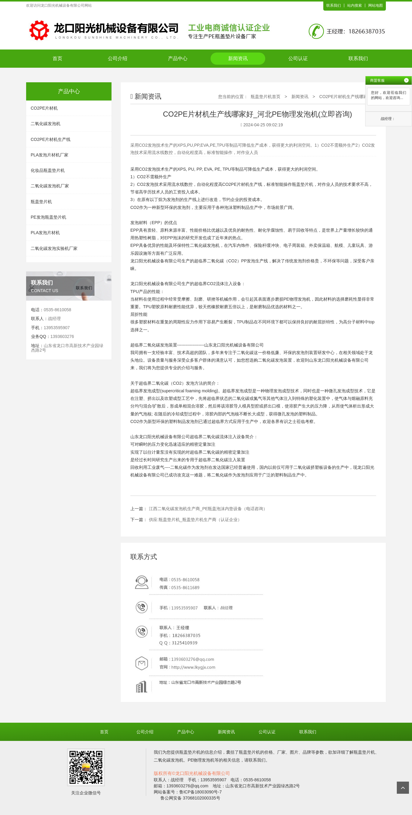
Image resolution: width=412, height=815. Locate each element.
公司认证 (298, 58)
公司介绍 (117, 58)
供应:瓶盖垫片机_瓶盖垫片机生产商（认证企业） (195, 519)
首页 (57, 58)
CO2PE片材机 (44, 108)
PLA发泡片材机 (45, 232)
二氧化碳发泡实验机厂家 (54, 248)
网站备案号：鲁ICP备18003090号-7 (188, 791)
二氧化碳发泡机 (45, 123)
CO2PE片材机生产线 (50, 139)
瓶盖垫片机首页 (265, 96)
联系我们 (333, 5)
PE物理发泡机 (297, 299)
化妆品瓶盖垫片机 (48, 170)
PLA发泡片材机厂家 (49, 154)
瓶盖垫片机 (41, 201)
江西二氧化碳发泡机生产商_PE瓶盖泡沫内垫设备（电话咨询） (208, 508)
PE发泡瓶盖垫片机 (48, 217)
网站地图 (375, 5)
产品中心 (177, 58)
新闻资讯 (238, 58)
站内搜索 (354, 5)
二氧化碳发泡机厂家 (50, 185)
